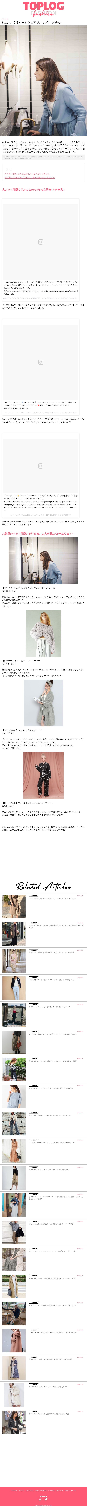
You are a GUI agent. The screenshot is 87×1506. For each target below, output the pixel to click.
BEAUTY (21, 1490)
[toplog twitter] (46, 1500)
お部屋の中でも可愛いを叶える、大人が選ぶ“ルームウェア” (30, 178)
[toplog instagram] (40, 1500)
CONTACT (59, 1490)
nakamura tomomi (10, 298)
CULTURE (43, 1490)
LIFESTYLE (29, 1490)
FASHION (14, 1490)
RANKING (51, 1490)
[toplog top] (43, 6)
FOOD (37, 1490)
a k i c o (14, 515)
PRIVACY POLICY (70, 1490)
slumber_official (11, 412)
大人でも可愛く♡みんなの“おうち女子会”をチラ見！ (27, 174)
